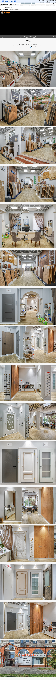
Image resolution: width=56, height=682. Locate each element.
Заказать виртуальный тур (8, 4)
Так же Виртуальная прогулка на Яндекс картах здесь (28, 47)
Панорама (6, 9)
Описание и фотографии (13, 9)
